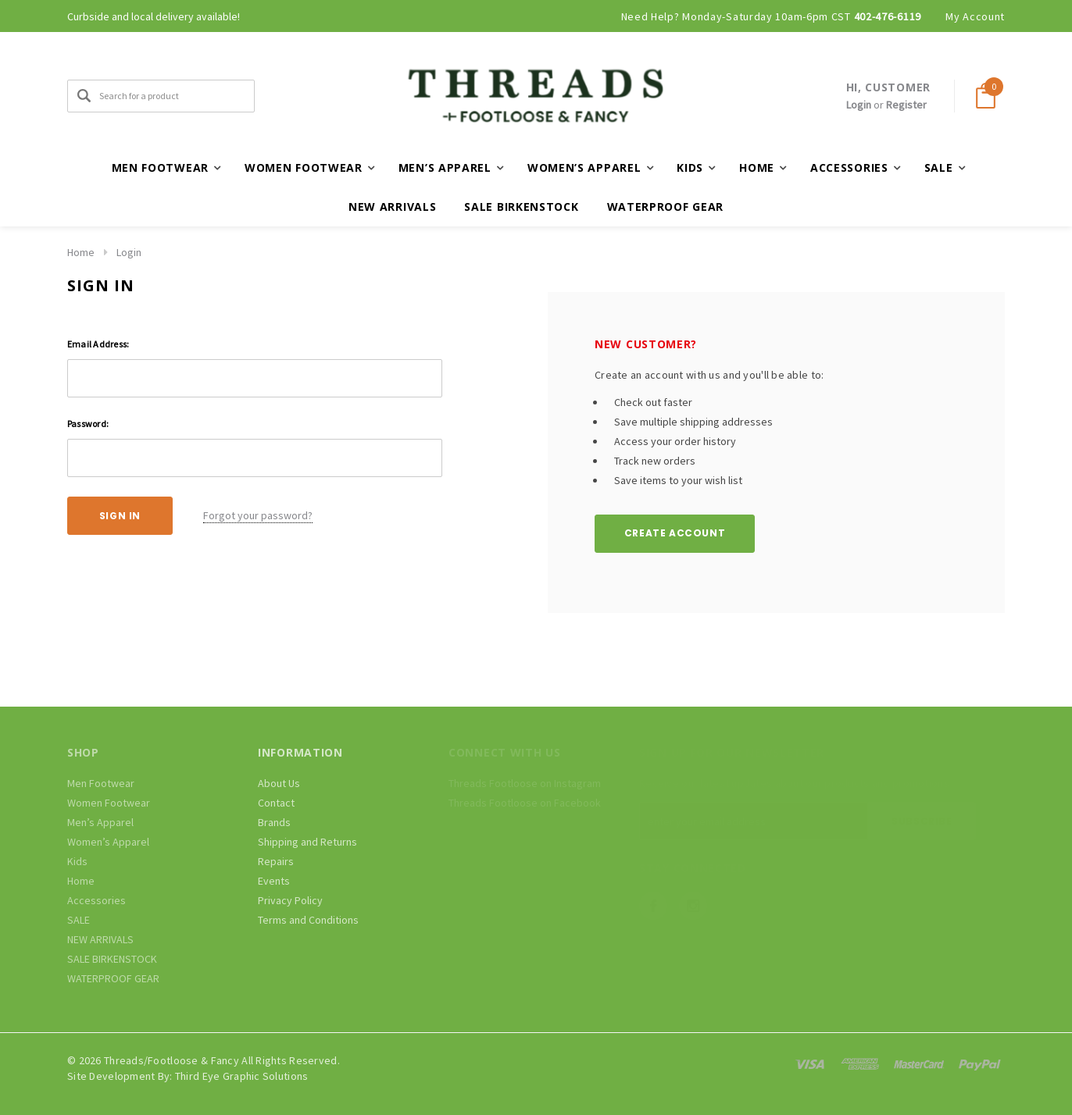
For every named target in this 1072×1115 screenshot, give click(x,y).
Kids (77, 861)
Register (906, 105)
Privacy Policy (290, 900)
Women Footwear (108, 803)
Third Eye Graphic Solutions (242, 1076)
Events (274, 881)
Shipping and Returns (307, 842)
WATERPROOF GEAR (665, 206)
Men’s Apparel (100, 822)
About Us (279, 783)
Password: (88, 423)
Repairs (276, 861)
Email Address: (98, 344)
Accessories (96, 900)
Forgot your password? (258, 515)
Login (858, 105)
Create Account (674, 533)
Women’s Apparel (108, 842)
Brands (274, 822)
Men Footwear (100, 783)
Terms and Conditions (308, 920)
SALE (78, 920)
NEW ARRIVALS (392, 206)
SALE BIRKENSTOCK (521, 206)
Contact (276, 803)
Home (81, 252)
